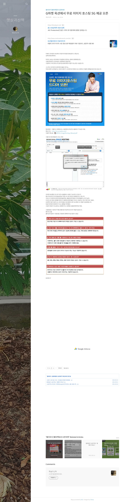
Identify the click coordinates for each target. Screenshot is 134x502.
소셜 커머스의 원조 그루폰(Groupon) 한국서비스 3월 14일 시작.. (62, 384)
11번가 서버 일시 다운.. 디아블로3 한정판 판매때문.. (59, 380)
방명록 (12, 498)
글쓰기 (4, 498)
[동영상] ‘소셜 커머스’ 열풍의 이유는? (55, 382)
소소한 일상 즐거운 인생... (55, 474)
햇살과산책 (15, 20)
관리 (26, 498)
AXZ (82, 499)
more (117, 437)
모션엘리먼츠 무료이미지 (56, 41)
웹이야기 (49, 376)
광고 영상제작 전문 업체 (56, 28)
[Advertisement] (82, 349)
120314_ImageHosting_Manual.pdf (65, 133)
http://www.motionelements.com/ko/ (59, 38)
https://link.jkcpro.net (54, 25)
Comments (50, 464)
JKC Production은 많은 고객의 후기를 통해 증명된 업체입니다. (67, 30)
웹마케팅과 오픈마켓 (57, 376)
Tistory (92, 499)
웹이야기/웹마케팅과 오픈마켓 (55, 10)
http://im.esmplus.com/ (59, 131)
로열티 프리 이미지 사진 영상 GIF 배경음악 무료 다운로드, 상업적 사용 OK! (71, 44)
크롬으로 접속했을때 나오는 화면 (54, 137)
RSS (19, 498)
